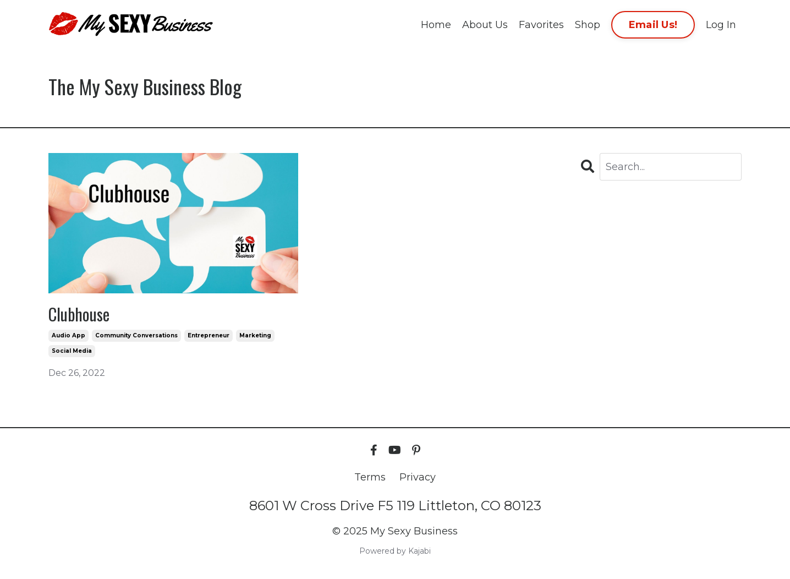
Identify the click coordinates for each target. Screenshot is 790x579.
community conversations (136, 335)
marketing (255, 335)
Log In (721, 25)
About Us (485, 25)
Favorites (541, 25)
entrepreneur (208, 335)
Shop (587, 25)
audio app (68, 335)
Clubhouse (78, 314)
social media (72, 350)
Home (436, 25)
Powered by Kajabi (395, 551)
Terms (370, 477)
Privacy (417, 477)
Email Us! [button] (653, 25)
